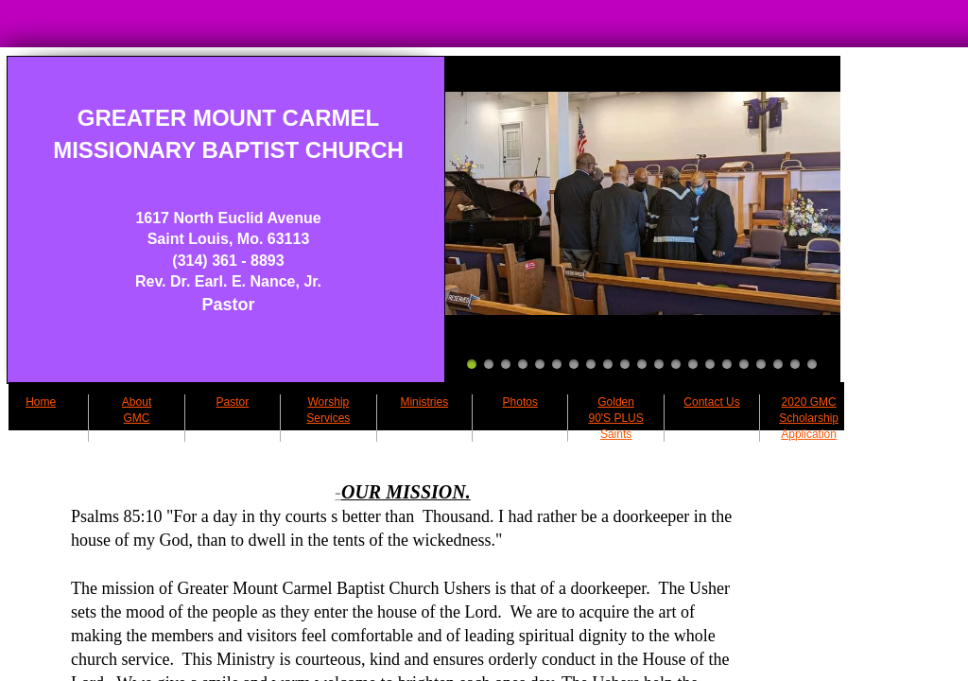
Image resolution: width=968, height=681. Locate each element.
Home (41, 402)
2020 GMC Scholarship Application (808, 418)
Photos (520, 402)
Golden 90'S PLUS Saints (615, 418)
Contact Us (711, 402)
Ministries (424, 402)
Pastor (233, 402)
